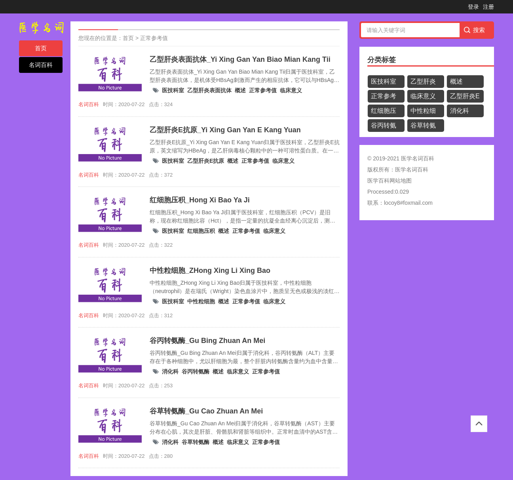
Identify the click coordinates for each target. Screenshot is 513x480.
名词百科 (41, 64)
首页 (41, 48)
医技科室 (173, 90)
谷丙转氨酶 (195, 371)
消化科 (170, 371)
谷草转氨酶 (195, 442)
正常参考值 (154, 38)
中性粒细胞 (201, 301)
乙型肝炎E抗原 (205, 161)
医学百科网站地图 (389, 180)
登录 (473, 7)
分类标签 (381, 60)
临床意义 (291, 90)
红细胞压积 (201, 231)
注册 (488, 7)
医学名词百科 (411, 169)
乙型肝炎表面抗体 (209, 90)
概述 (240, 90)
